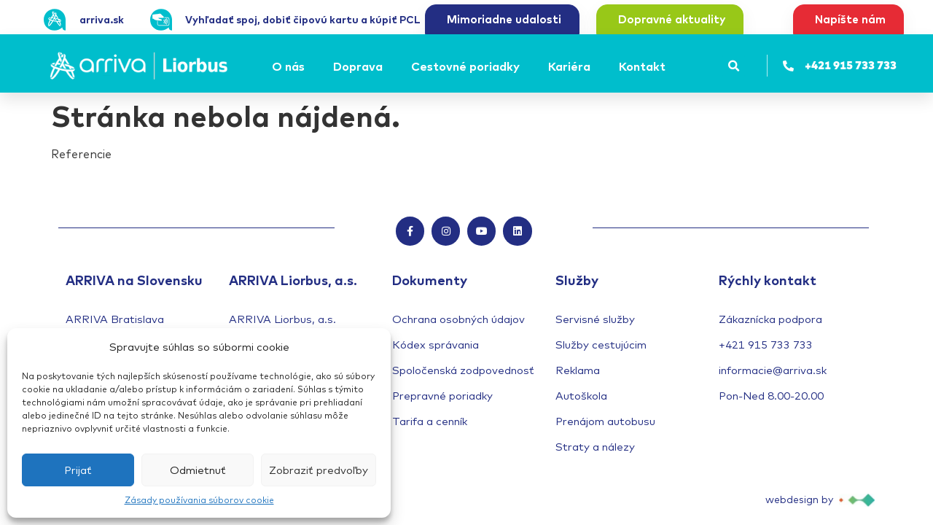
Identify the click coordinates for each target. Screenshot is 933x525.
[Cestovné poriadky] (468, 66)
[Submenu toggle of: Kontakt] (669, 66)
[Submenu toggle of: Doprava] (387, 66)
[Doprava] (360, 66)
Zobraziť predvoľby (318, 470)
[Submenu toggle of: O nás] (309, 66)
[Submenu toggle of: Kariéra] (594, 66)
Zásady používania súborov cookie (199, 499)
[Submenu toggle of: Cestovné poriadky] (524, 66)
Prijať (78, 470)
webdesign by (799, 499)
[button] (733, 66)
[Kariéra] (571, 66)
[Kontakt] (644, 66)
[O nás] (290, 66)
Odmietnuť (198, 470)
